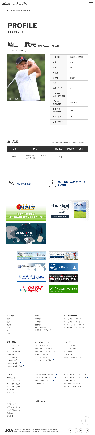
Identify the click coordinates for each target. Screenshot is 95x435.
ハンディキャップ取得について (45, 351)
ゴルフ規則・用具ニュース (16, 384)
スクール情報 (68, 351)
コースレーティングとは (43, 357)
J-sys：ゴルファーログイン (44, 377)
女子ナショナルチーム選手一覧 (74, 328)
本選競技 (38, 319)
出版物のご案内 (12, 360)
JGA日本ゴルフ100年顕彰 (72, 386)
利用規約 (10, 413)
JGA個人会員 (39, 383)
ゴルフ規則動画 (12, 357)
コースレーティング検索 (43, 360)
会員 (8, 328)
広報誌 (9, 334)
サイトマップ (11, 404)
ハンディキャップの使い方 (44, 348)
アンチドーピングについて (73, 380)
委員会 (9, 325)
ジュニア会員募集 (70, 345)
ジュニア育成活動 (70, 348)
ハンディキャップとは (42, 345)
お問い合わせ (68, 354)
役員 (8, 322)
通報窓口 (10, 416)
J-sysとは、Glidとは (42, 354)
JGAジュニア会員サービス (72, 357)
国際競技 (38, 325)
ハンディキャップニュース (16, 387)
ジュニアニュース (13, 390)
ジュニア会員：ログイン (43, 380)
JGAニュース (11, 378)
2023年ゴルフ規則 (13, 363)
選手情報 (16, 10)
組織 (8, 319)
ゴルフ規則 (10, 348)
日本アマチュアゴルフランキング (75, 374)
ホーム (7, 10)
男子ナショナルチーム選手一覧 (74, 325)
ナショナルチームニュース (16, 381)
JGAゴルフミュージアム (72, 383)
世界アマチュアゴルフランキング (75, 377)
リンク (9, 401)
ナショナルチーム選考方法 (73, 322)
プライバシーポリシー (14, 407)
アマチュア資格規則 (13, 351)
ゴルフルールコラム (13, 345)
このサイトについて (13, 410)
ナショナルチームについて (73, 319)
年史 (8, 331)
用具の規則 (10, 354)
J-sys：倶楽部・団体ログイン (45, 374)
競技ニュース (11, 393)
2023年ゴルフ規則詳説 (14, 366)
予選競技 (38, 322)
